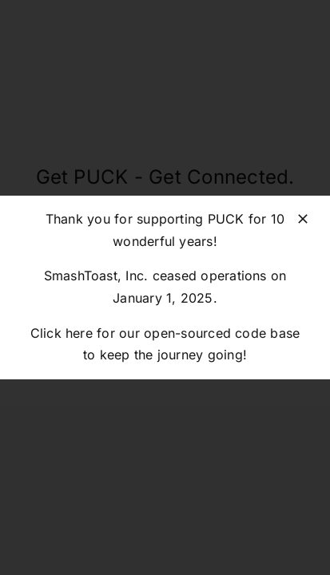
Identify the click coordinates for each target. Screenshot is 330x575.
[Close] (303, 219)
